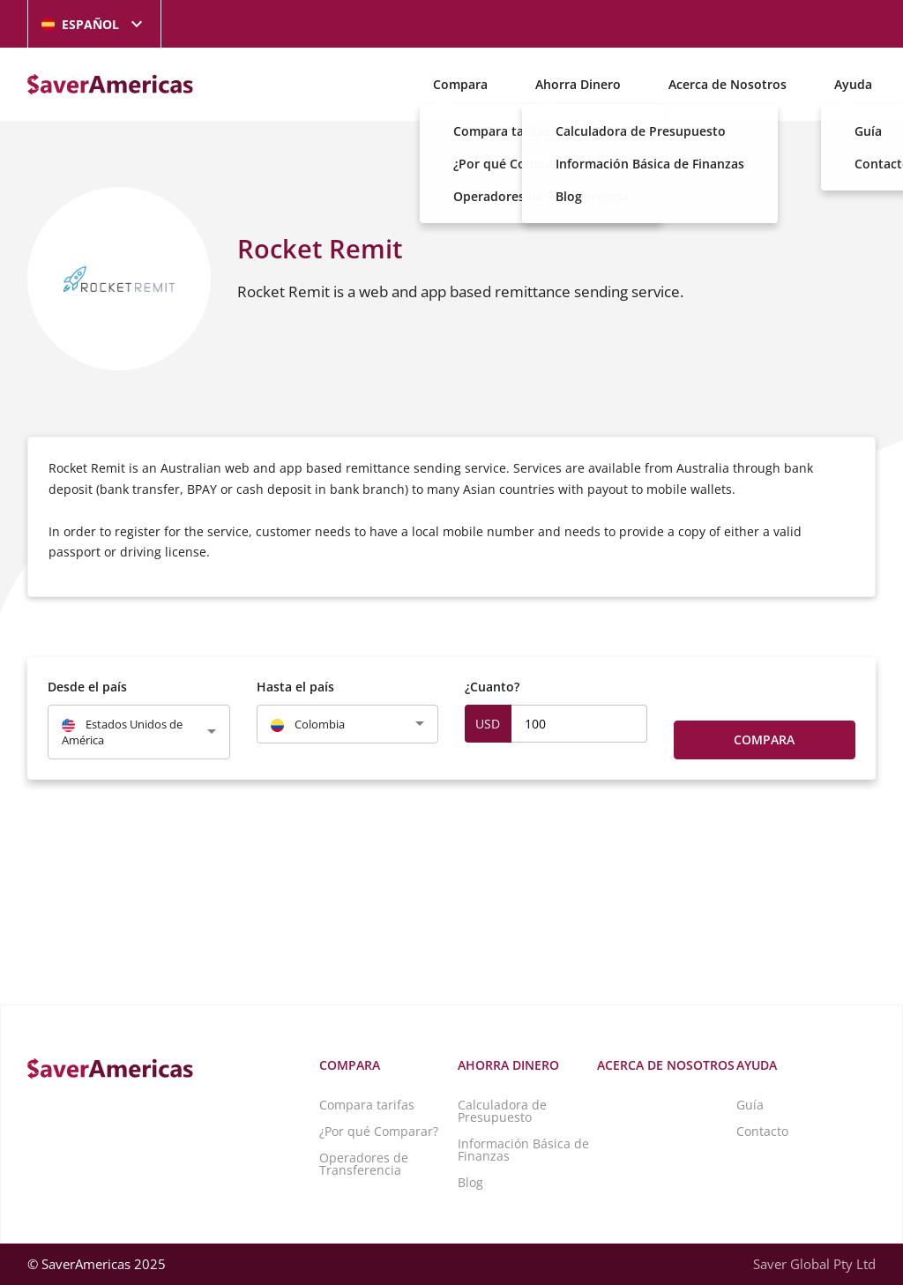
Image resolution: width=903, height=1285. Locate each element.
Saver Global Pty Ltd (814, 1264)
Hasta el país (295, 686)
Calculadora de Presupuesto (502, 1110)
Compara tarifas (366, 1104)
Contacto (762, 1131)
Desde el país (87, 686)
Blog (470, 1182)
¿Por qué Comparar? (378, 1131)
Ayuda (853, 84)
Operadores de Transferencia (363, 1163)
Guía (750, 1104)
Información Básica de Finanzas (523, 1149)
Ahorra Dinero (578, 84)
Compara (460, 84)
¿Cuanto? (492, 686)
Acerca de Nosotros (727, 84)
